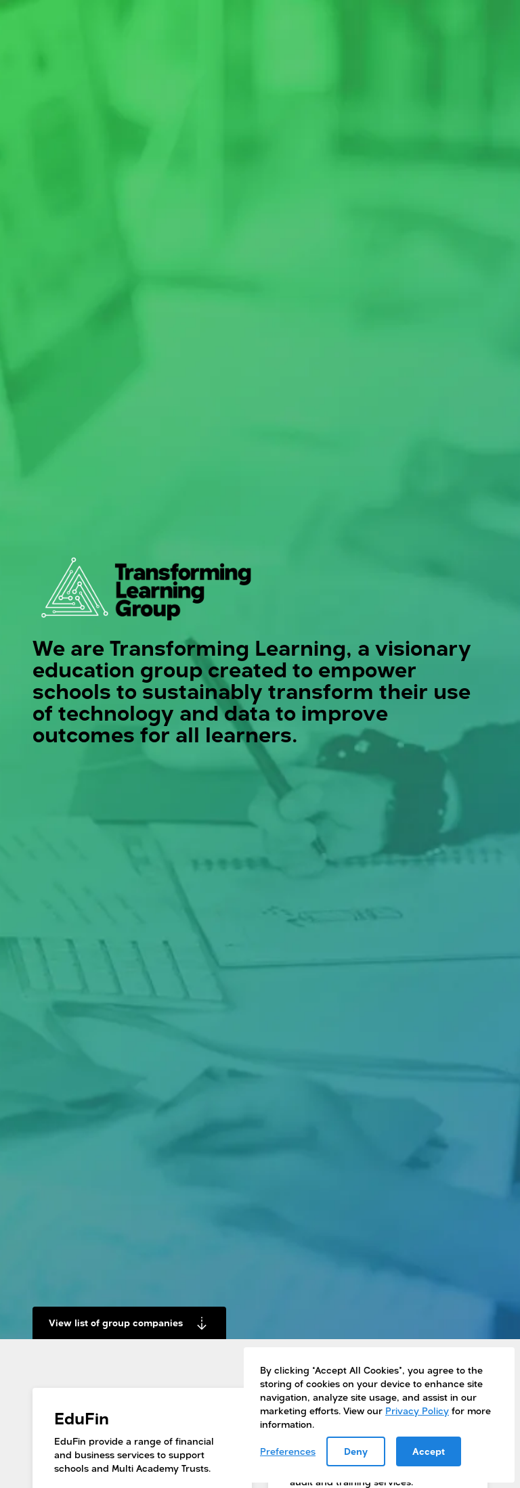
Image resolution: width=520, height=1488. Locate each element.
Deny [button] (356, 1451)
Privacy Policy (417, 1410)
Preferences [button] (288, 1451)
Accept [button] (428, 1451)
